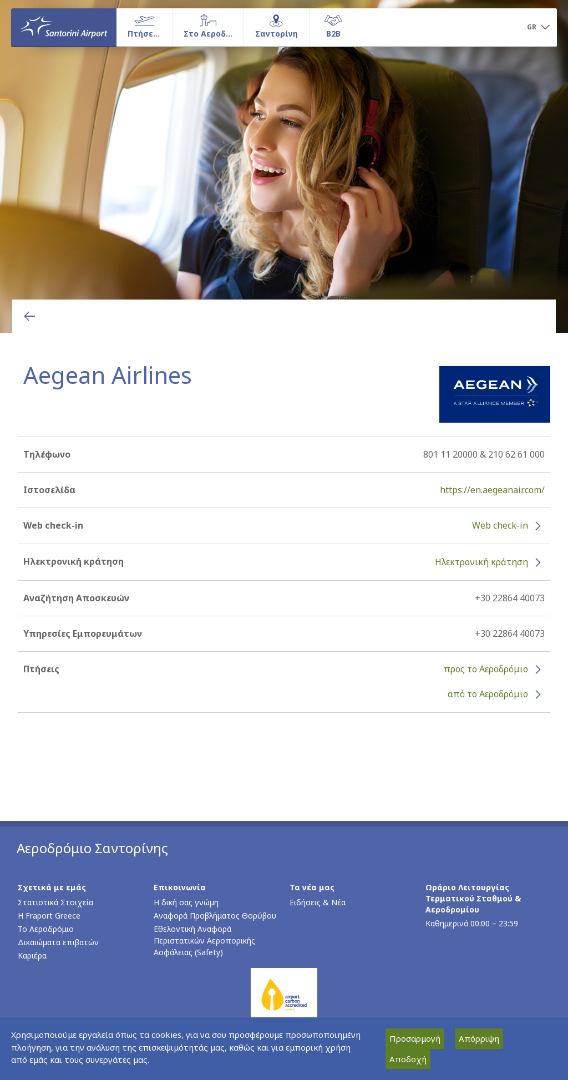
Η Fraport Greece (49, 915)
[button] (538, 27)
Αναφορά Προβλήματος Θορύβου (215, 915)
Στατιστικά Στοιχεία (55, 902)
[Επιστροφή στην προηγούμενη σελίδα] (29, 316)
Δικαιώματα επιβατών (58, 942)
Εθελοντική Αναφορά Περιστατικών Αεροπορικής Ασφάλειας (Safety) (204, 940)
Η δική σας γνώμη (186, 902)
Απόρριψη (479, 1038)
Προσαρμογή (414, 1038)
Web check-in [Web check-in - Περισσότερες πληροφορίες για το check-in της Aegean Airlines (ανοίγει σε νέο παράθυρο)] (500, 525)
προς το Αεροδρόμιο (486, 669)
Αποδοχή (408, 1058)
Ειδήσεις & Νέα (318, 902)
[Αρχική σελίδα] (63, 27)
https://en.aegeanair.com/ (492, 490)
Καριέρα (32, 955)
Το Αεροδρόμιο (46, 929)
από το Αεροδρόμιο (488, 694)
